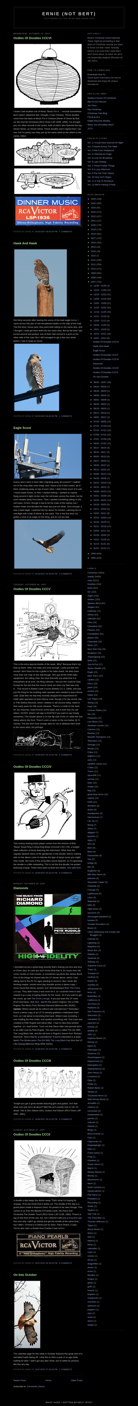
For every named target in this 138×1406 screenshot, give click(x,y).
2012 (93, 260)
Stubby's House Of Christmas (102, 98)
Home (48, 1380)
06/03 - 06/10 (100, 456)
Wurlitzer (92, 806)
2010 (93, 268)
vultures (91, 1122)
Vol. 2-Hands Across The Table (102, 146)
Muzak (91, 748)
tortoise (91, 1026)
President (92, 1198)
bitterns (91, 1240)
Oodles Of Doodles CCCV (31, 589)
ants (90, 1237)
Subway (91, 962)
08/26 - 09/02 (100, 404)
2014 (93, 251)
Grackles (92, 1160)
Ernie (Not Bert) (69, 13)
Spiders (91, 1210)
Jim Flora (92, 105)
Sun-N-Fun (93, 664)
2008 (93, 277)
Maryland (92, 946)
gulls (90, 1286)
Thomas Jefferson (96, 1221)
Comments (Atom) (36, 1386)
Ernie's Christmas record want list (104, 38)
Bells (90, 660)
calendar (92, 618)
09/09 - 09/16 (100, 395)
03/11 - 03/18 (100, 509)
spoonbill (92, 775)
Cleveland (92, 626)
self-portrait (93, 988)
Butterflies (92, 996)
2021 (93, 220)
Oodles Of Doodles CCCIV (32, 766)
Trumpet (92, 973)
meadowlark (93, 1114)
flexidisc (91, 1275)
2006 (93, 553)
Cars (90, 1137)
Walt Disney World (96, 1099)
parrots (91, 1118)
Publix (90, 1084)
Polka (90, 752)
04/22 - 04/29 (100, 482)
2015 (93, 247)
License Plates (95, 710)
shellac (91, 599)
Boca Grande (94, 1133)
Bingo (90, 1130)
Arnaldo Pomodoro (97, 924)
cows (90, 1252)
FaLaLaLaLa (94, 117)
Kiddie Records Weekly (99, 121)
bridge (91, 863)
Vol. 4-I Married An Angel (100, 154)
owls (90, 760)
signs (90, 840)
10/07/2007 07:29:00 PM (46, 1369)
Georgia (91, 744)
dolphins (92, 756)
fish (89, 867)
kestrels (91, 836)
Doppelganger (94, 1145)
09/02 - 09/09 (100, 399)
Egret (90, 1046)
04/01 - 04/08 (100, 496)
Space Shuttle (94, 668)
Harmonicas (93, 817)
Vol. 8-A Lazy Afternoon (99, 169)
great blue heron (96, 794)
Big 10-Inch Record (97, 101)
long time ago (75, 1218)
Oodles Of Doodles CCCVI (32, 38)
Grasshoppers (94, 1057)
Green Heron (94, 1164)
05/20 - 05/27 (100, 465)
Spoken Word (94, 603)
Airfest (91, 614)
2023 (93, 212)
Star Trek (92, 1214)
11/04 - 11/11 (100, 320)
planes (91, 637)
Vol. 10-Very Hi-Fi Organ (99, 177)
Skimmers (92, 1015)
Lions (90, 897)
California (92, 1000)
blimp (90, 1244)
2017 (93, 238)
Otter (90, 1080)
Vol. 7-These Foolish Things (101, 165)
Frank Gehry (94, 1153)
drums (91, 1267)
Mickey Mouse (94, 1172)
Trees (90, 969)
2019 (93, 229)
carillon (91, 679)
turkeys (91, 920)
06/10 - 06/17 (100, 452)
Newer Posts (19, 1380)
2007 (93, 282)
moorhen (92, 1302)
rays (90, 1313)
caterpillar (92, 1248)
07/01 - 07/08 (100, 439)
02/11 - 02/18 (100, 526)
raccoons (92, 912)
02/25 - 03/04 (100, 517)
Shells (90, 1206)
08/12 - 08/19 (100, 413)
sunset (91, 691)
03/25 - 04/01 (100, 500)
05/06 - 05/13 (100, 474)
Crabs (90, 767)
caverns (91, 1107)
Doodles (92, 584)
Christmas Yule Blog (97, 113)
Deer (90, 783)
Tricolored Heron (96, 1095)
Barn (90, 847)
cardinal (91, 977)
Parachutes (93, 855)
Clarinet (91, 939)
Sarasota (92, 958)
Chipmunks (93, 1141)
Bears (90, 928)
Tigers (91, 1225)
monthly (91, 985)
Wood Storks (94, 1229)
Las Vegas (93, 699)
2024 (93, 207)
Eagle (90, 672)
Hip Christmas (94, 109)
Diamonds (20, 888)
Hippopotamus (95, 1068)
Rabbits (91, 954)
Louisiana (92, 1076)
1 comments (65, 232)
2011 (93, 264)
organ (90, 595)
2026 (93, 199)
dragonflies (93, 1263)
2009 (93, 273)
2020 (93, 225)
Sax (89, 859)
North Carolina (95, 1187)
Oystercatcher (94, 1191)
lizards (91, 981)
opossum (92, 1305)
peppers (91, 1309)
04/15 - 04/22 (100, 487)
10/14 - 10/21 (100, 333)
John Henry (93, 1072)
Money (91, 1175)
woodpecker (93, 813)
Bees (90, 851)
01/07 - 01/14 (100, 548)
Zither (90, 828)
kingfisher (92, 870)
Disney (91, 1042)
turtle (90, 802)
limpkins (91, 1294)
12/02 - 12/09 (100, 303)
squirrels (92, 1023)
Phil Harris (93, 1195)
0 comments (65, 755)
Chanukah (92, 641)
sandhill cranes (95, 764)
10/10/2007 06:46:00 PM (46, 416)
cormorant (92, 1111)
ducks (90, 809)
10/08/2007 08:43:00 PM (46, 1049)
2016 (93, 242)
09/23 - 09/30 (100, 386)
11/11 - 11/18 (100, 316)
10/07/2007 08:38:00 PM (46, 1263)
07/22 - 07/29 (100, 426)
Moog (90, 825)
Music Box (93, 950)
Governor (92, 1053)
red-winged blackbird (98, 916)
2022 (93, 216)
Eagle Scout (22, 428)
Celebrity (92, 611)
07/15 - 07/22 (100, 430)
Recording (92, 1202)
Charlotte (92, 886)
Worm (90, 1233)
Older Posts (76, 1380)
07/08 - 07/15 (100, 434)
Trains (91, 771)
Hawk (90, 695)
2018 (93, 234)
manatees (92, 1019)
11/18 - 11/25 (100, 312)
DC (89, 592)
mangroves (93, 1298)
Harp (90, 706)
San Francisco (94, 1011)
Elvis (90, 1149)
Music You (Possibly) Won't (101, 124)
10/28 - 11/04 (100, 325)
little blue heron (95, 874)
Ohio (90, 622)
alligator (91, 832)
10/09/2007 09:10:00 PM (46, 755)
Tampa (91, 1091)
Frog (90, 1156)
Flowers (91, 630)
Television (92, 741)
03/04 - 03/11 (100, 513)
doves (90, 1260)
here (69, 867)
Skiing (90, 702)
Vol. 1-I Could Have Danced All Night (105, 142)
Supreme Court (95, 965)
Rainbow (92, 1007)
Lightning (92, 943)
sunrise (91, 779)
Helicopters (93, 1065)
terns (90, 992)
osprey (91, 798)
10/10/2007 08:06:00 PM (46, 232)
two (19, 125)
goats (90, 1282)
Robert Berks (94, 1088)
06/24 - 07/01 (100, 443)
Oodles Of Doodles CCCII (31, 1134)
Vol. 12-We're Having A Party (101, 184)
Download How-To (96, 74)
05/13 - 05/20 (100, 469)
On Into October (25, 1275)
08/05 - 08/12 (100, 417)
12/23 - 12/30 (100, 290)
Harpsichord (93, 1061)
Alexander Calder (96, 882)
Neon (90, 1183)
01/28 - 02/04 (100, 535)
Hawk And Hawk (25, 243)
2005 (93, 558)
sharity (91, 576)
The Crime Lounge (40, 998)
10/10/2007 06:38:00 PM (46, 574)
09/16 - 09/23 (100, 391)
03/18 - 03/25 (100, 504)
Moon (90, 645)
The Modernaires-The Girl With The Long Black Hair (45, 1040)
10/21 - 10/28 (100, 329)
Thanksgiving (94, 657)
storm (90, 1321)
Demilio (91, 733)
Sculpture (92, 653)
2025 (93, 203)
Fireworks (92, 718)
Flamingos (93, 1049)
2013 (93, 255)
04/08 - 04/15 (100, 491)
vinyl (90, 580)
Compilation (93, 634)
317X (90, 128)
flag (89, 790)
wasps (91, 1325)
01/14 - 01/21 (100, 544)
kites (90, 905)
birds (90, 588)
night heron (93, 909)
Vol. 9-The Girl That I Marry (101, 173)
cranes (91, 1256)
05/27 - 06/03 (100, 461)
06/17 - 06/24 (100, 448)
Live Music (93, 721)
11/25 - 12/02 (100, 307)
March (91, 1168)
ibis (89, 714)
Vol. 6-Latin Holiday (97, 162)
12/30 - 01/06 (100, 285)
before (61, 1228)
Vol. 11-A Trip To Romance (100, 181)
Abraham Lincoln (96, 725)
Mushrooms (93, 1179)
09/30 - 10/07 (100, 382)
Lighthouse (93, 893)
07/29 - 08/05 (100, 421)
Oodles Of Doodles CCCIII (32, 1060)
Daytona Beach (95, 1038)
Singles (91, 607)
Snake (91, 786)
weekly (91, 1030)
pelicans (92, 878)
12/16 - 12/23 (100, 294)
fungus (91, 1279)
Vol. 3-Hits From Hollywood (101, 150)
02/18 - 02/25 (100, 522)
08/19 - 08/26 (100, 408)
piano (90, 687)
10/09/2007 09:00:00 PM (46, 873)
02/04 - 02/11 (100, 530)
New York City (94, 649)
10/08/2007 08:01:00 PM (46, 1119)
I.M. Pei (91, 821)
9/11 (90, 844)
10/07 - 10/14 (100, 338)
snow (90, 1317)
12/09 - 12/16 (100, 299)
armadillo (92, 1103)
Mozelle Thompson (97, 737)
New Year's (93, 676)
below (74, 320)
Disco (90, 683)
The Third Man (95, 1218)
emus (90, 1271)
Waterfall (92, 901)
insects (91, 1290)
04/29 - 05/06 (100, 478)
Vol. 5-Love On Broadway (100, 158)
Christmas (92, 572)
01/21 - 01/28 (100, 539)
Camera (91, 729)
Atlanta (91, 1126)
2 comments (65, 1049)
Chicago (92, 889)
